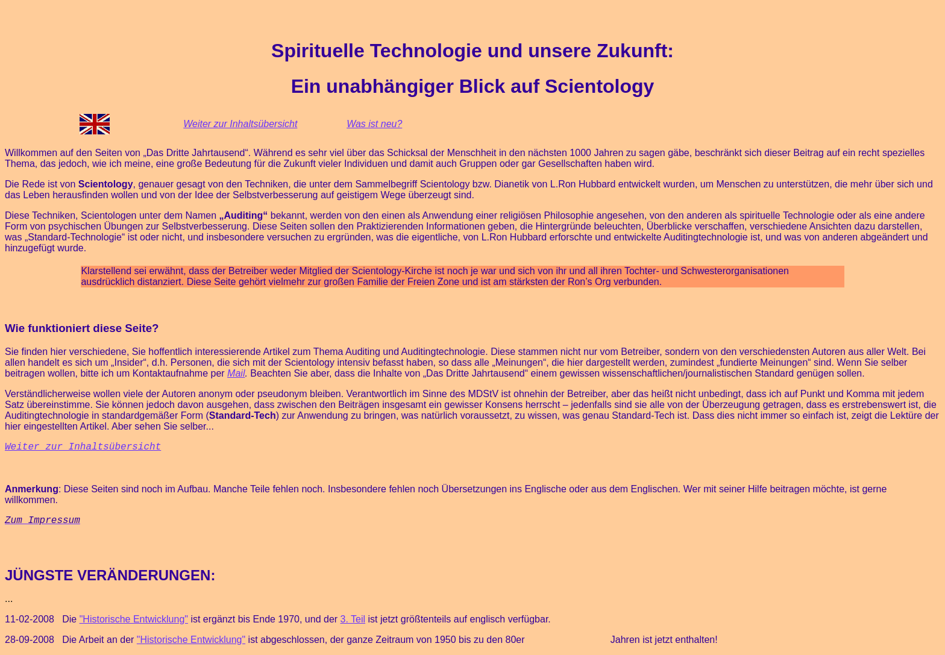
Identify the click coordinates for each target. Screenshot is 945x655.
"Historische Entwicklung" (134, 619)
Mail (236, 373)
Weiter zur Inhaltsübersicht (240, 124)
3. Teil (353, 619)
